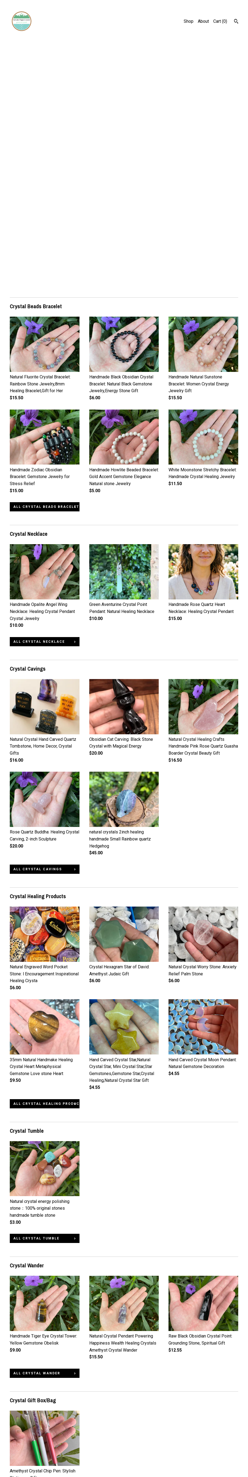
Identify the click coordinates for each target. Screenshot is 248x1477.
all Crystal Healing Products (46, 858)
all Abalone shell (34, 1383)
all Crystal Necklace (39, 396)
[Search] (236, 22)
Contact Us (20, 1456)
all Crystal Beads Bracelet (46, 261)
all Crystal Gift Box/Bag (43, 1255)
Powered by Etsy (219, 1456)
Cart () (220, 21)
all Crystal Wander (36, 1127)
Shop (188, 21)
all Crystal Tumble (36, 992)
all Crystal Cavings (37, 623)
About (203, 21)
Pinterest (98, 1441)
